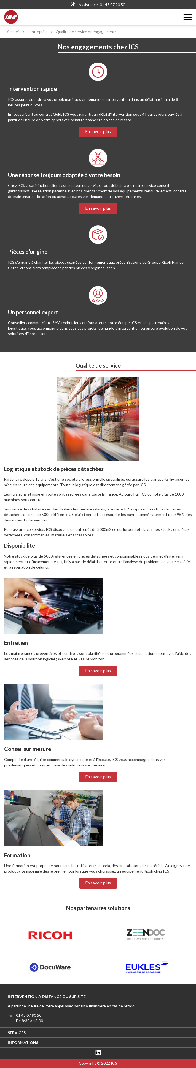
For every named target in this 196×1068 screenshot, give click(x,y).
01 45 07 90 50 (112, 4)
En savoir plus (98, 131)
